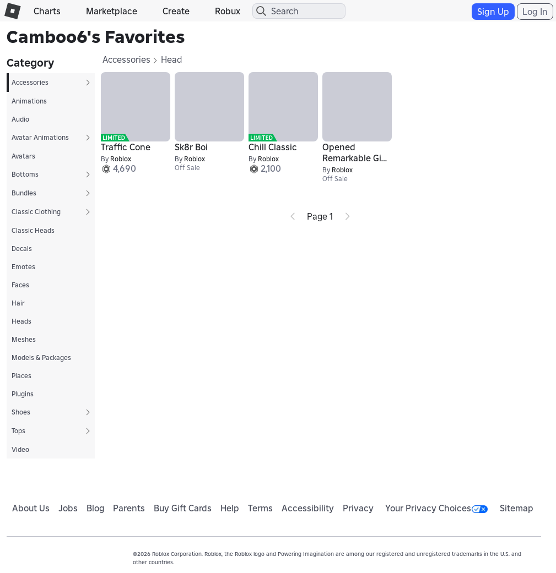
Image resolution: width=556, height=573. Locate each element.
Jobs (68, 508)
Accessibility (308, 508)
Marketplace (111, 11)
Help (229, 508)
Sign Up (493, 11)
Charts (47, 11)
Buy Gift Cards (183, 508)
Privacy (358, 508)
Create (176, 11)
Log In (535, 11)
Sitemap (516, 508)
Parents (129, 508)
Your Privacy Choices (436, 508)
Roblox (120, 159)
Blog (96, 508)
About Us (31, 508)
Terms (260, 508)
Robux (227, 11)
